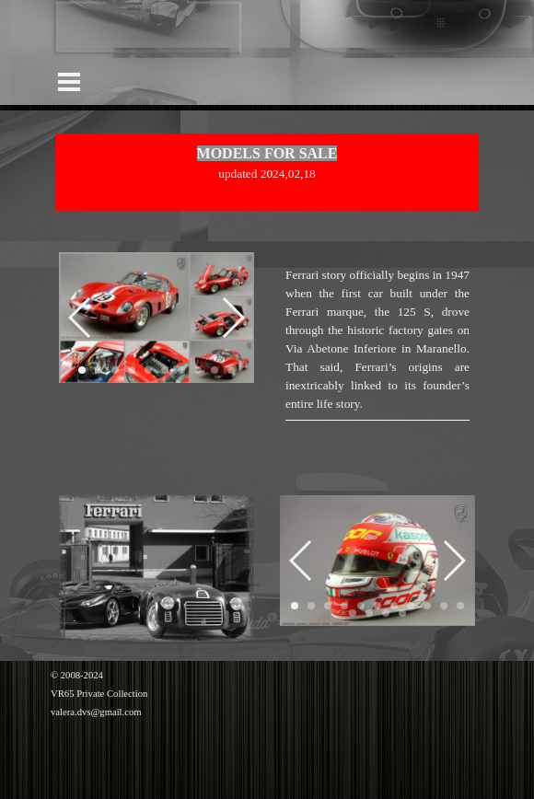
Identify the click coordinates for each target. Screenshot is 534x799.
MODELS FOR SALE (267, 153)
